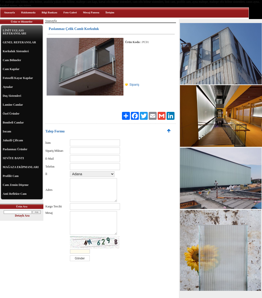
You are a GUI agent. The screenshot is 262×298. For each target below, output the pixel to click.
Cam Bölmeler (12, 60)
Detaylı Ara (22, 215)
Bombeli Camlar (13, 122)
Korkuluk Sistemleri (16, 51)
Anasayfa (9, 12)
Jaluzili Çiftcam (13, 140)
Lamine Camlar (13, 104)
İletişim (110, 12)
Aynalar (8, 87)
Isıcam (7, 131)
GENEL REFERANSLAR (19, 42)
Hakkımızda (28, 12)
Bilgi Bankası (49, 12)
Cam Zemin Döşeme (16, 185)
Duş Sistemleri (12, 96)
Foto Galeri (70, 12)
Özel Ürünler (11, 113)
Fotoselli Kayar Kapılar (18, 78)
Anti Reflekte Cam (15, 194)
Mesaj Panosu (91, 12)
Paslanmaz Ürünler (15, 149)
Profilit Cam (11, 176)
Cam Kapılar (11, 69)
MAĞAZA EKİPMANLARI (21, 167)
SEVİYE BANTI (13, 158)
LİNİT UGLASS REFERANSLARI (14, 32)
